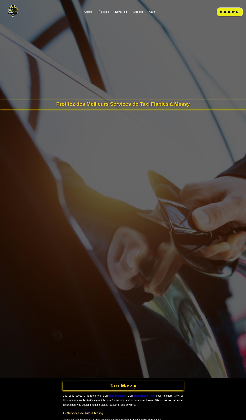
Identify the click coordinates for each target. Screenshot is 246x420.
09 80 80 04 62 (229, 12)
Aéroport (138, 12)
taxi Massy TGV (144, 395)
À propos (104, 12)
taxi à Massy (117, 395)
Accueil (88, 12)
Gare (152, 12)
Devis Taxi (121, 12)
